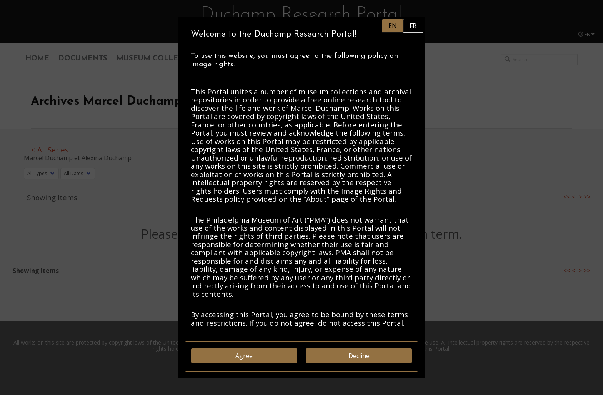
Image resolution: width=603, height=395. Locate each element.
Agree (244, 355)
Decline (359, 355)
